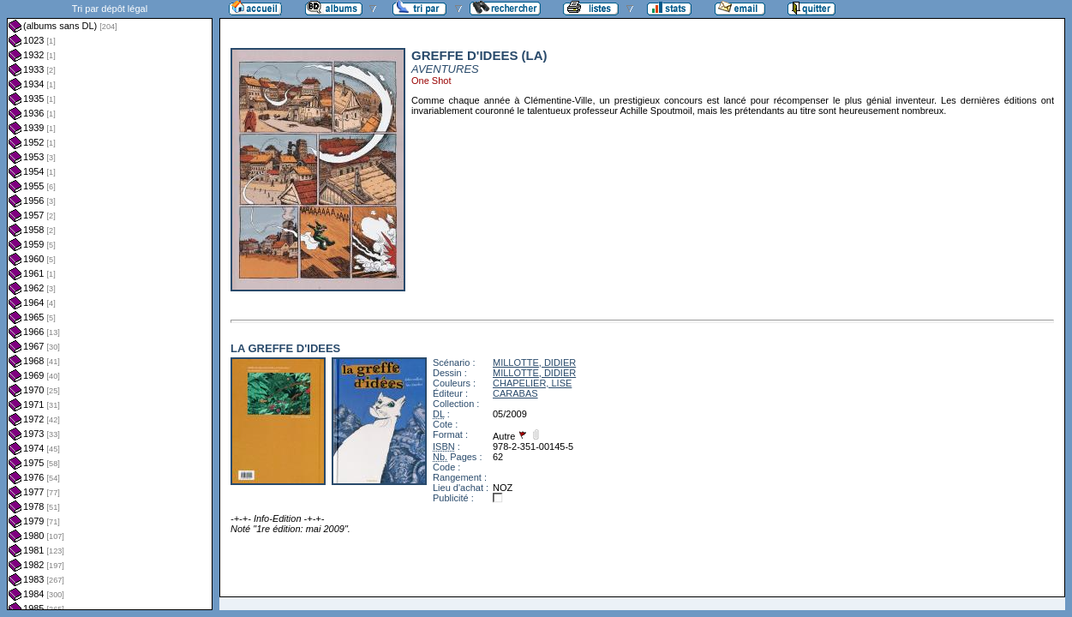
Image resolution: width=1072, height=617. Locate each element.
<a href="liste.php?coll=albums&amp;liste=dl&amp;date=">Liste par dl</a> (110, 305)
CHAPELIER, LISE (532, 383)
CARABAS (515, 393)
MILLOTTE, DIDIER (534, 362)
